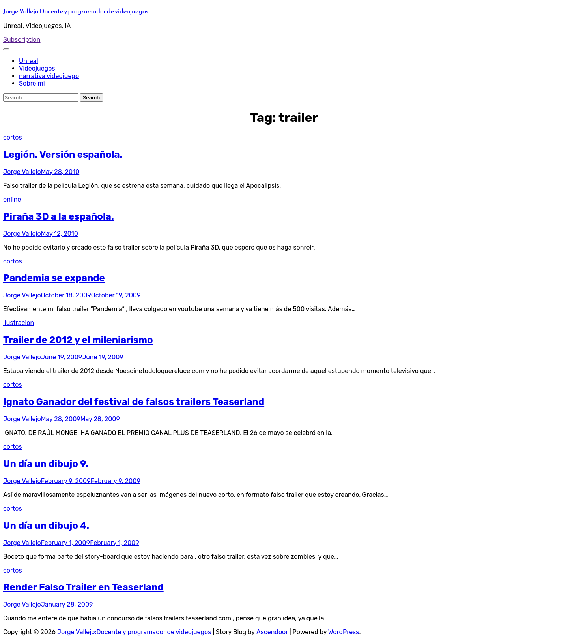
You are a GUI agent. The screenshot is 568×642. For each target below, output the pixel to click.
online (12, 199)
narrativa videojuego (49, 76)
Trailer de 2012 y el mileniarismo (78, 339)
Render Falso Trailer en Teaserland (83, 587)
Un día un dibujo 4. (46, 525)
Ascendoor (272, 632)
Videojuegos (37, 68)
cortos (12, 137)
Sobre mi (32, 83)
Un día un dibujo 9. (45, 463)
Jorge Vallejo (22, 171)
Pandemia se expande (54, 278)
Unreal (28, 61)
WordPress (343, 632)
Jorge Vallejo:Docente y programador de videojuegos (75, 11)
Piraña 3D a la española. (58, 216)
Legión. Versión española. (62, 154)
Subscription (22, 39)
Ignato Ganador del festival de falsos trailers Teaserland (133, 401)
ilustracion (18, 323)
